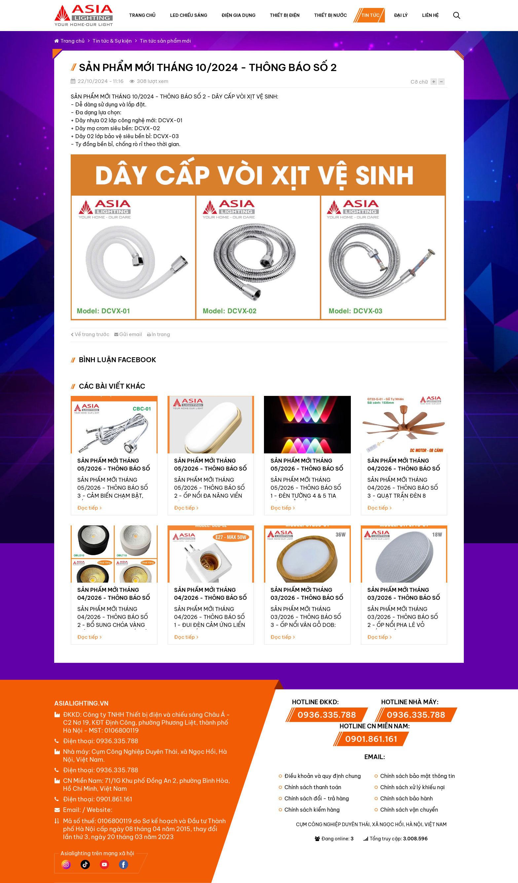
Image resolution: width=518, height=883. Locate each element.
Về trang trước (90, 334)
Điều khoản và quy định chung (320, 776)
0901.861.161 (114, 799)
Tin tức (370, 15)
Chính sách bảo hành (404, 798)
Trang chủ (142, 15)
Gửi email (128, 334)
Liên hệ (430, 15)
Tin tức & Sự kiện (112, 41)
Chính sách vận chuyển (406, 809)
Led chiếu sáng (188, 15)
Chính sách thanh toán (310, 787)
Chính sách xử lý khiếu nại (410, 787)
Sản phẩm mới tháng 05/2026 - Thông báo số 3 (113, 468)
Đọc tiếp (89, 508)
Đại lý (401, 15)
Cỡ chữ (419, 82)
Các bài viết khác (112, 386)
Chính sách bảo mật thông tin (415, 776)
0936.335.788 (117, 741)
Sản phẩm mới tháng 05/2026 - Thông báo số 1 (307, 468)
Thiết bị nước (330, 15)
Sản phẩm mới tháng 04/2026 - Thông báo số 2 (113, 598)
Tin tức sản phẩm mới (165, 41)
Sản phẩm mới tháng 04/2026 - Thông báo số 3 (403, 468)
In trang (158, 334)
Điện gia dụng (238, 15)
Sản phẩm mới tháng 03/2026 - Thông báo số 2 (403, 598)
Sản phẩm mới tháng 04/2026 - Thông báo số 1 (210, 598)
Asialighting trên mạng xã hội (97, 853)
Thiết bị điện (285, 15)
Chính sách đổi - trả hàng (314, 798)
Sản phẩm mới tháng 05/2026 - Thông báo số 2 (210, 468)
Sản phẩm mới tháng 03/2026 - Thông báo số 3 (307, 598)
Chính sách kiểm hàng (309, 809)
